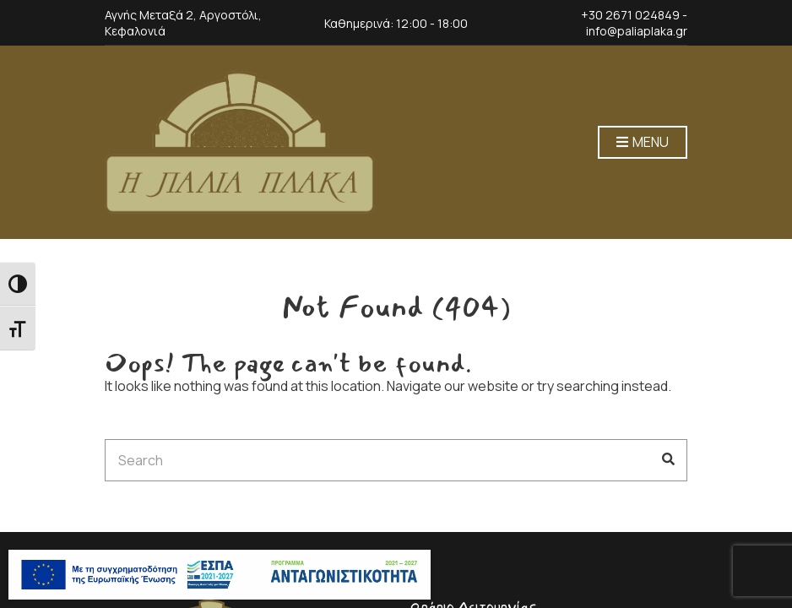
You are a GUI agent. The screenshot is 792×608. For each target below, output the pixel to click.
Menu (642, 143)
